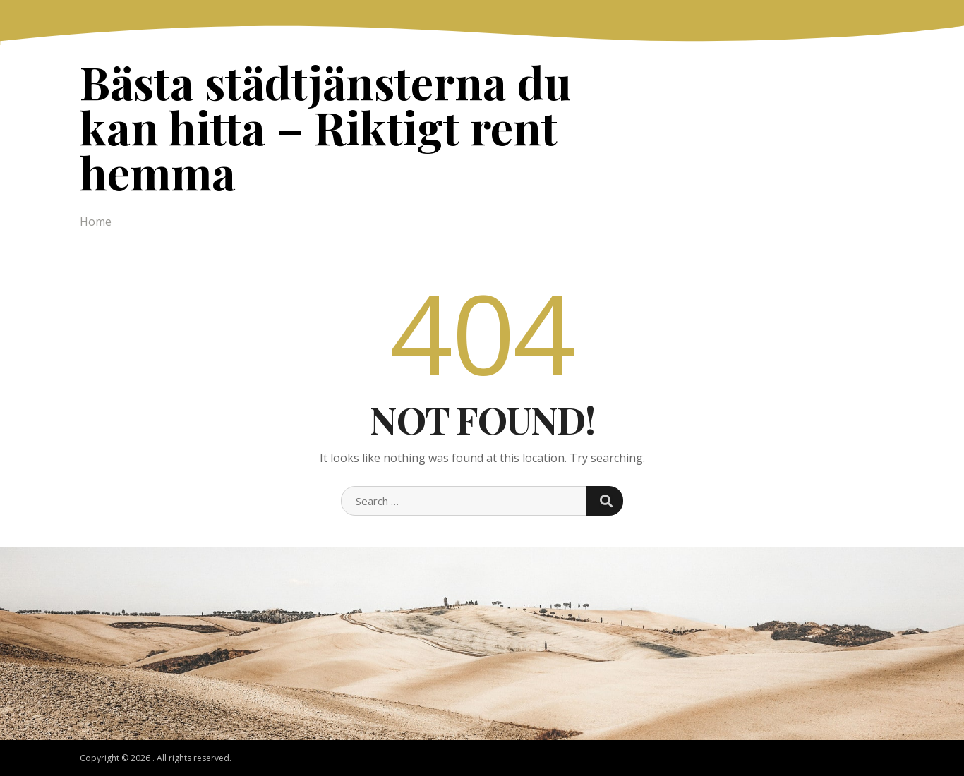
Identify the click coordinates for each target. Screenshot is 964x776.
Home (96, 221)
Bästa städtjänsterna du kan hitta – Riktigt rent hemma (325, 126)
